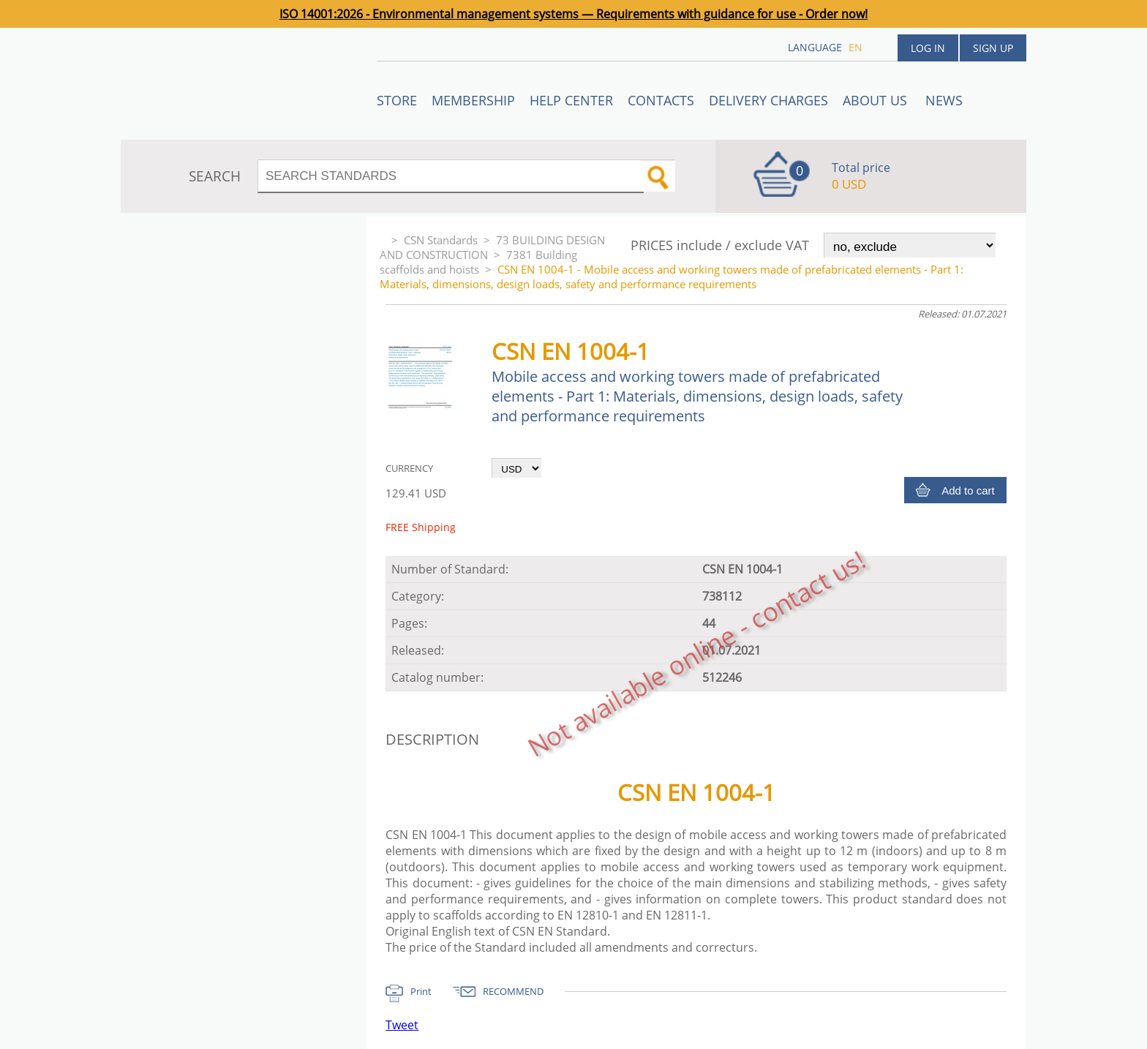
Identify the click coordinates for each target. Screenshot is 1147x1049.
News (944, 100)
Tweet (402, 1025)
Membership (473, 100)
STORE (397, 100)
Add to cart (968, 490)
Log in (928, 48)
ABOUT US (877, 100)
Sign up (993, 48)
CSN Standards (441, 240)
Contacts (661, 100)
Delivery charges (768, 100)
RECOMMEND (513, 991)
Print (421, 991)
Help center (571, 100)
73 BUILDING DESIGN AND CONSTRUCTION (492, 247)
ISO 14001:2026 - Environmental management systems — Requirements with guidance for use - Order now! (573, 14)
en (855, 47)
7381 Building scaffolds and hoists (478, 262)
